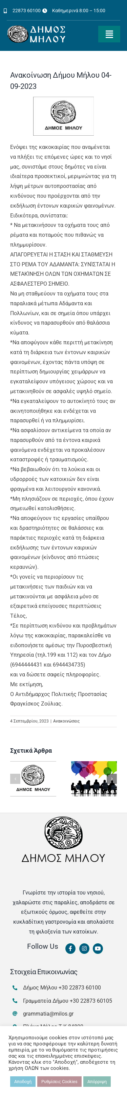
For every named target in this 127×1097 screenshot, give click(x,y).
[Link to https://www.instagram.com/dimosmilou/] (84, 948)
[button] (15, 779)
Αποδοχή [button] (22, 1081)
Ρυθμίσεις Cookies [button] (59, 1081)
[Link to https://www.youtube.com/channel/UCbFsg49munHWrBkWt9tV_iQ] (98, 948)
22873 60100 (27, 10)
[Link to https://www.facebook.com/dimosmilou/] (70, 948)
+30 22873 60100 (80, 987)
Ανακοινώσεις (66, 721)
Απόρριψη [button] (97, 1081)
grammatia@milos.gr (48, 1014)
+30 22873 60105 (91, 1001)
